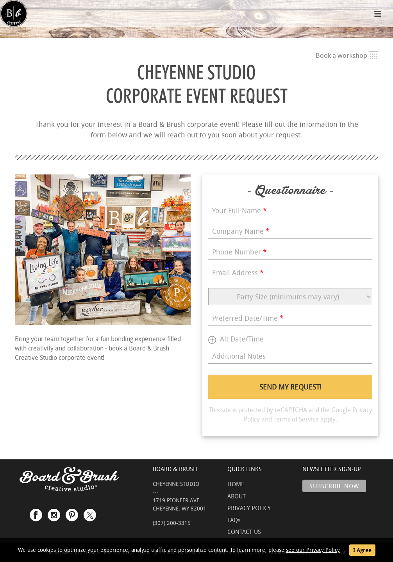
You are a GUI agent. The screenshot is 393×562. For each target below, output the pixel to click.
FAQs (234, 520)
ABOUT (236, 496)
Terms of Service (296, 419)
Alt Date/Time (242, 338)
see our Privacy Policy (313, 549)
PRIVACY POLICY (249, 508)
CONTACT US (244, 531)
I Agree (362, 550)
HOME (235, 484)
